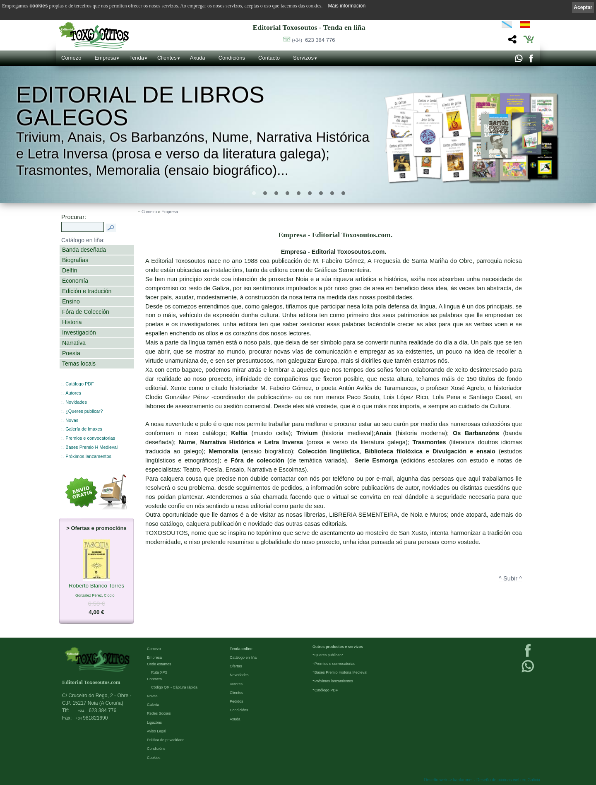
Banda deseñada (84, 249)
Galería (153, 705)
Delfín (69, 270)
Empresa (105, 58)
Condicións (232, 58)
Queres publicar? (329, 655)
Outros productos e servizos (337, 647)
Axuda (197, 58)
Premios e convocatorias (90, 438)
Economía (75, 280)
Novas (71, 420)
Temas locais (79, 363)
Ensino (71, 301)
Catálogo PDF (79, 383)
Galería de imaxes (83, 428)
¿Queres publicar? (84, 411)
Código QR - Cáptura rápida (174, 687)
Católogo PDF (326, 690)
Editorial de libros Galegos (140, 106)
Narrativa (74, 343)
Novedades (239, 675)
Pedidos (236, 701)
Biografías (75, 260)
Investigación (79, 332)
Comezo (71, 58)
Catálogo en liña (243, 657)
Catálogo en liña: (83, 240)
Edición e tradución (86, 291)
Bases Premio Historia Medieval (341, 672)
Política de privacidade (166, 740)
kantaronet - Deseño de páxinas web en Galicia (496, 780)
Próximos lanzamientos (334, 681)
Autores (73, 392)
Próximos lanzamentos (88, 456)
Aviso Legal (156, 731)
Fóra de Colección (85, 311)
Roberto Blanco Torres (96, 585)
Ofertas (236, 666)
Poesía (71, 353)
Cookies (154, 758)
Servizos (303, 58)
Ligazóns (154, 722)
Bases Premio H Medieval (91, 447)
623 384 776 (313, 40)
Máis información (346, 6)
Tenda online (241, 649)
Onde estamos (159, 664)
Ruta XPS (159, 672)
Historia (72, 322)
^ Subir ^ (510, 578)
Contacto (269, 58)
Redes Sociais (159, 713)
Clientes (167, 58)
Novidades (76, 402)
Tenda (136, 58)
